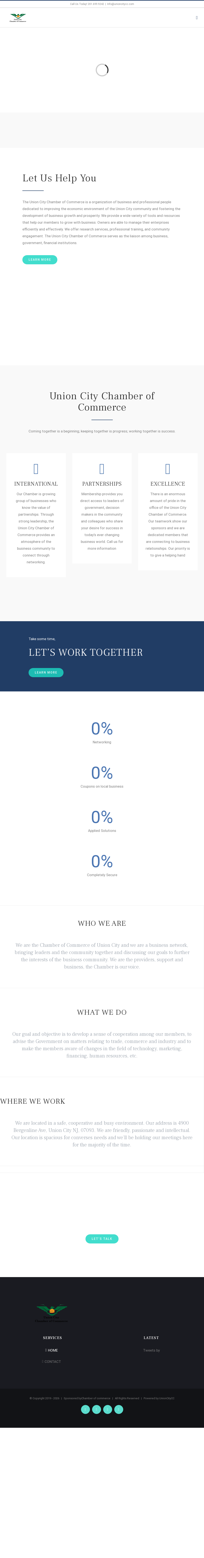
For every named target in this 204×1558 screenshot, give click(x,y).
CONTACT (53, 1361)
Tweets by (151, 1350)
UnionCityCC (166, 1398)
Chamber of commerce (95, 1398)
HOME (53, 1350)
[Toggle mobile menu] (197, 18)
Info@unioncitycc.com (120, 4)
